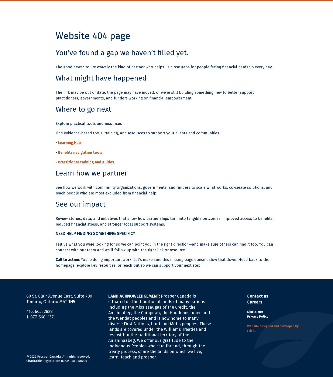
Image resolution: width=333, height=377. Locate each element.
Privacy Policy (257, 316)
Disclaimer (255, 312)
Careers (254, 301)
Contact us (257, 295)
